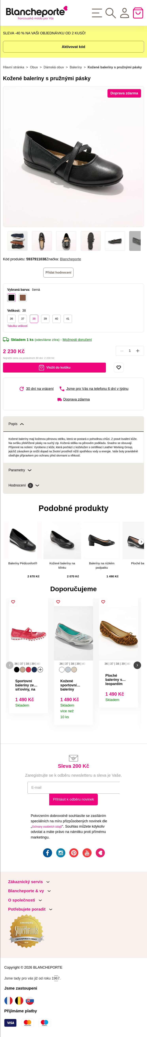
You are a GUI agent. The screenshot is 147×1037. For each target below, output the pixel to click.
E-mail (36, 788)
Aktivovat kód (73, 47)
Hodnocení (23, 485)
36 (11, 318)
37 (22, 318)
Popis (16, 424)
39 (45, 318)
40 (56, 318)
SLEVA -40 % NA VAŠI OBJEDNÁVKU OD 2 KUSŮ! (44, 33)
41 (67, 318)
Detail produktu (42, 704)
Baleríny (76, 67)
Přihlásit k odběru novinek (73, 799)
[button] (9, 665)
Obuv (34, 67)
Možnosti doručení (77, 340)
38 (34, 318)
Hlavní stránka (13, 67)
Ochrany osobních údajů (47, 826)
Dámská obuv (54, 67)
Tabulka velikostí (17, 325)
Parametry (19, 470)
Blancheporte (70, 259)
